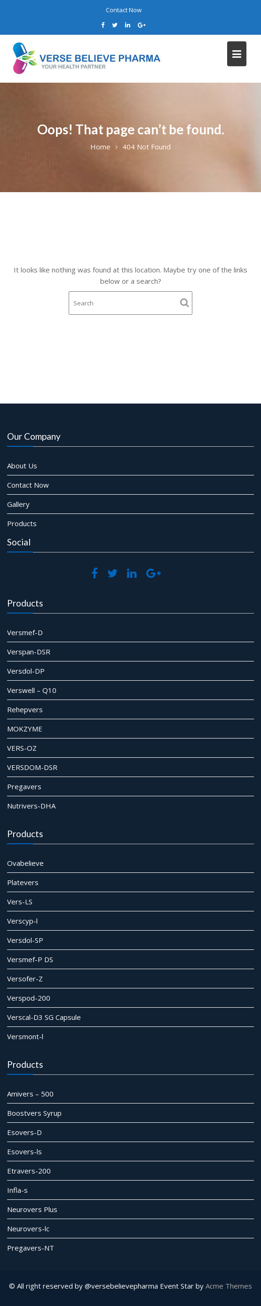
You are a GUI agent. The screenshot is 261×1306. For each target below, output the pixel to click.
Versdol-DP (27, 671)
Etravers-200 (30, 1170)
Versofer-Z (26, 977)
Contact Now (124, 10)
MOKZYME (26, 728)
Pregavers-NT (32, 1246)
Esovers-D (26, 1132)
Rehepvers (26, 709)
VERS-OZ (24, 747)
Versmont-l (27, 1034)
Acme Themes (229, 1285)
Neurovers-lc (30, 1227)
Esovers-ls (26, 1151)
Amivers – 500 (32, 1094)
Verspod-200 (30, 996)
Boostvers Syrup (36, 1113)
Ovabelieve (27, 864)
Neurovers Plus (34, 1208)
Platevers (24, 883)
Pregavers (26, 784)
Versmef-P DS (32, 959)
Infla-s (19, 1189)
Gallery (20, 504)
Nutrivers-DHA (33, 803)
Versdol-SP (27, 940)
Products (24, 523)
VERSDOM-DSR (34, 765)
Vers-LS (21, 902)
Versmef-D (26, 633)
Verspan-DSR (30, 652)
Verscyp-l (24, 920)
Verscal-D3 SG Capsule (45, 1015)
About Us (24, 466)
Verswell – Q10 (33, 690)
